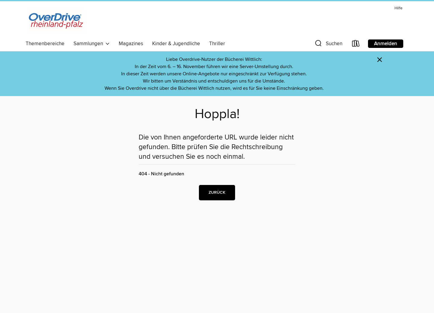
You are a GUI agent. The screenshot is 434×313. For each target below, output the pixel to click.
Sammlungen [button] (92, 43)
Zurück (217, 192)
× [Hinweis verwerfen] (379, 60)
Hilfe (398, 8)
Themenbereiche (45, 43)
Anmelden (385, 43)
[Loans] (356, 45)
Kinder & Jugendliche (176, 43)
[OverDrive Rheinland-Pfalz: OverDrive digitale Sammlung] (56, 20)
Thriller (217, 43)
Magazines (131, 43)
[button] (328, 45)
